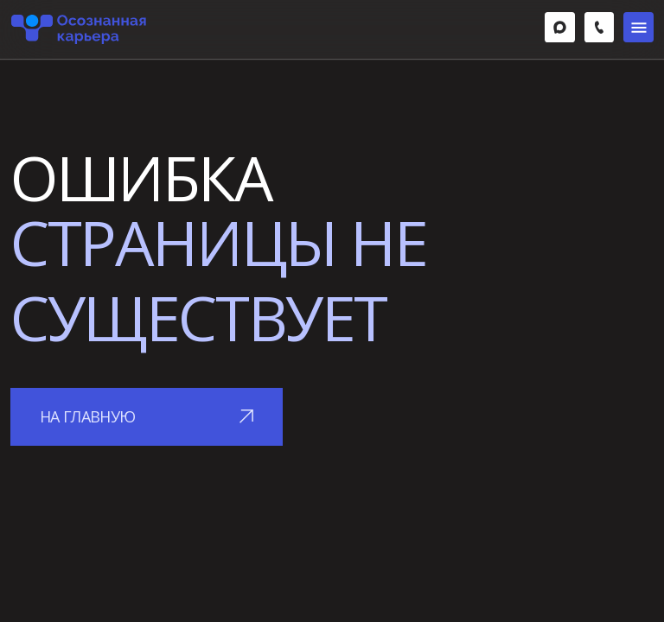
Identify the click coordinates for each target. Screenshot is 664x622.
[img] (560, 27)
